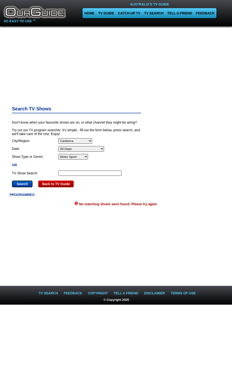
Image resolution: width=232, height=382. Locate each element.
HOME (89, 13)
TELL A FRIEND (179, 13)
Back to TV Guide (56, 184)
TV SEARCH (154, 13)
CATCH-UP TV (129, 13)
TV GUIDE (106, 13)
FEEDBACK (205, 13)
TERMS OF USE (183, 293)
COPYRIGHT (98, 293)
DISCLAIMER (154, 293)
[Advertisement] (116, 64)
